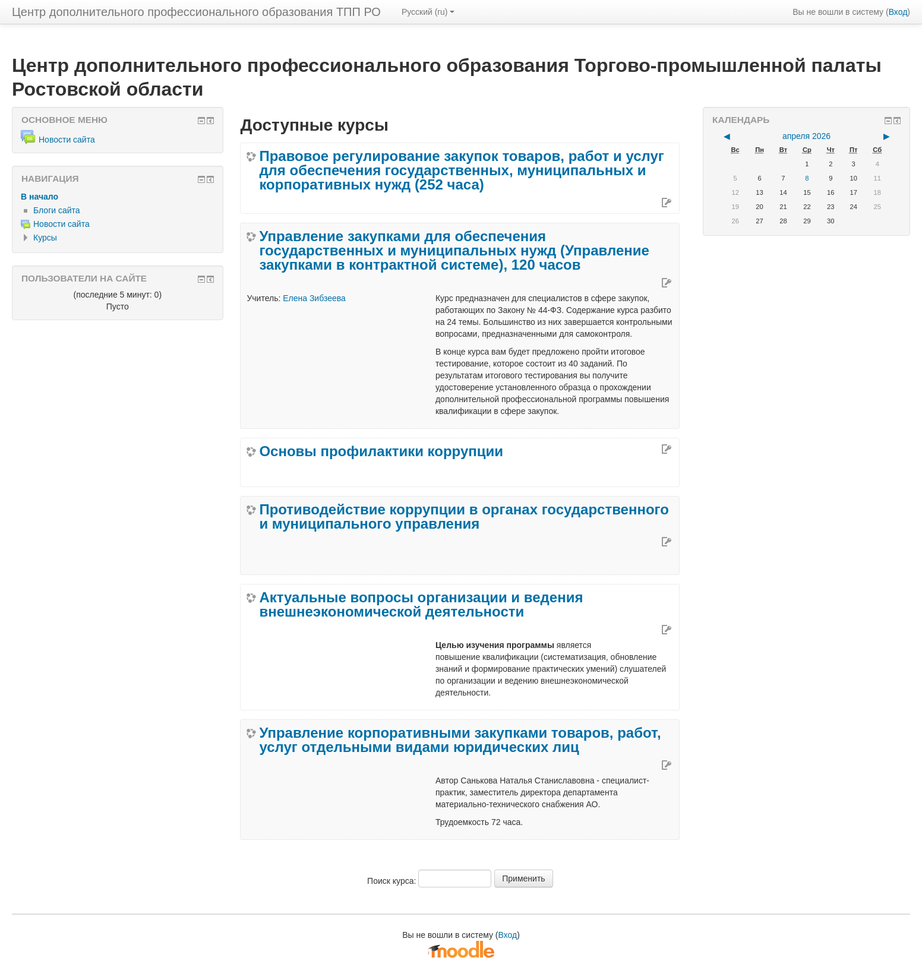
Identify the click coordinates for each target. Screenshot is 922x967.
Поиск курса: (392, 881)
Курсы (45, 237)
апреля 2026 (806, 136)
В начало (39, 196)
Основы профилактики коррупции (381, 451)
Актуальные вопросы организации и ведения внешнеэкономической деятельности (421, 604)
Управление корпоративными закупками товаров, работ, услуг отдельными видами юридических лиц (460, 740)
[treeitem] (117, 197)
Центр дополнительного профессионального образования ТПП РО (196, 11)
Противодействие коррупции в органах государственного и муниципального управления (464, 517)
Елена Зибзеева (314, 298)
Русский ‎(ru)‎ (428, 12)
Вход (898, 12)
